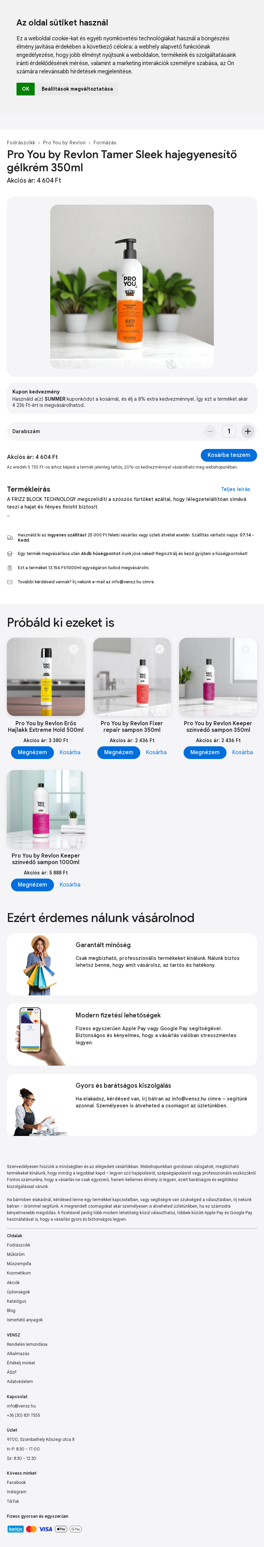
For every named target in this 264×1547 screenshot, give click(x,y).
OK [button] (25, 89)
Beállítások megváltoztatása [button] (77, 89)
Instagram (16, 1491)
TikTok (13, 1501)
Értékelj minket (21, 1362)
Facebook (16, 1482)
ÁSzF (12, 1372)
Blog (11, 1310)
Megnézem (32, 752)
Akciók (13, 1282)
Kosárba (69, 752)
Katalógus (16, 1301)
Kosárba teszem (229, 455)
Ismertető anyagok (25, 1319)
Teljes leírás (235, 489)
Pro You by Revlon (64, 143)
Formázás (105, 143)
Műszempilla (19, 1263)
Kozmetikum (19, 1272)
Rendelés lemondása (27, 1344)
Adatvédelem (20, 1381)
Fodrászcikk (21, 143)
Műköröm (16, 1254)
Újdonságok (18, 1291)
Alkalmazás (18, 1353)
